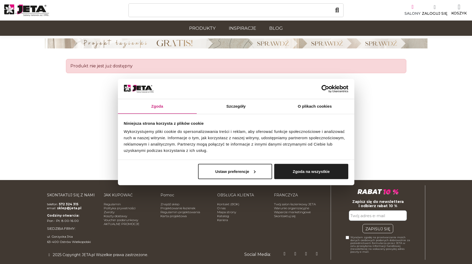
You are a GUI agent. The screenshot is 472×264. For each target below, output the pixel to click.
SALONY (412, 13)
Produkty (202, 28)
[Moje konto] (434, 10)
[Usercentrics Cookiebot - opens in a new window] (325, 89)
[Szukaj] (236, 10)
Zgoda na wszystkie (311, 171)
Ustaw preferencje (235, 171)
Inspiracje (242, 28)
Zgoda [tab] (157, 106)
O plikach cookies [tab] (315, 106)
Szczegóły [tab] (236, 106)
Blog (276, 28)
